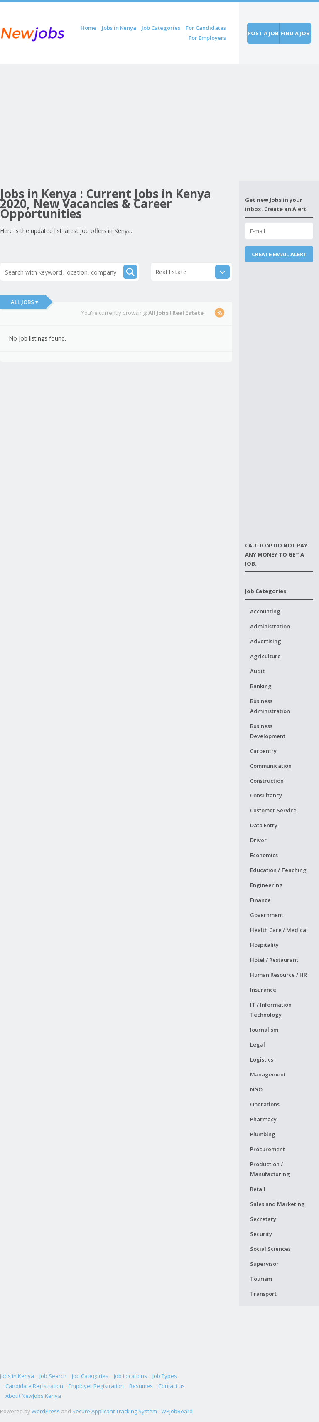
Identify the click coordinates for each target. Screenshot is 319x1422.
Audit (257, 671)
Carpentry (263, 751)
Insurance (263, 989)
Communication (271, 766)
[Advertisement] (119, 122)
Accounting (265, 611)
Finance (260, 900)
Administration (270, 626)
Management (268, 1074)
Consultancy (266, 795)
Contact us (171, 1386)
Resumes (141, 1386)
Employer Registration (96, 1386)
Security (261, 1234)
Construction (267, 781)
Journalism (264, 1029)
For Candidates (206, 28)
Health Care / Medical (279, 930)
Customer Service (273, 810)
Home (88, 28)
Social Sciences (270, 1249)
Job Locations (130, 1376)
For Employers (207, 38)
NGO (256, 1089)
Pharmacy (263, 1119)
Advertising (265, 641)
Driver (258, 840)
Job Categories (161, 28)
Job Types (164, 1376)
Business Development (267, 731)
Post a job (263, 33)
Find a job (295, 33)
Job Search (52, 1376)
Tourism (261, 1278)
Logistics (261, 1059)
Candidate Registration (34, 1386)
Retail (257, 1189)
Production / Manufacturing (270, 1169)
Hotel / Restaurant (274, 960)
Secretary (263, 1219)
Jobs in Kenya (119, 28)
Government (266, 915)
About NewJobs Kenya (33, 1396)
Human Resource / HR (278, 974)
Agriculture (265, 656)
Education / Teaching (278, 870)
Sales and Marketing (277, 1204)
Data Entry (263, 825)
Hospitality (264, 945)
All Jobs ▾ (24, 302)
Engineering (266, 885)
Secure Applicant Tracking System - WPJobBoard (132, 1411)
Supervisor (264, 1264)
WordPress (46, 1411)
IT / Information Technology (271, 1009)
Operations (265, 1104)
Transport (263, 1293)
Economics (264, 855)
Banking (261, 686)
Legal (257, 1044)
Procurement (267, 1149)
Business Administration (270, 706)
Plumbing (262, 1134)
